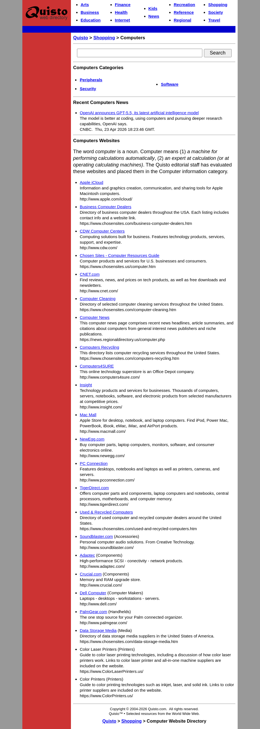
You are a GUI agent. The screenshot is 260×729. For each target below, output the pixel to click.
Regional (182, 20)
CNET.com (90, 274)
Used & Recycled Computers (106, 512)
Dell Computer (93, 592)
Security (88, 88)
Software (169, 84)
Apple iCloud (91, 182)
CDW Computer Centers (102, 231)
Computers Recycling (99, 347)
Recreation (184, 4)
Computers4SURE (97, 366)
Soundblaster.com (96, 536)
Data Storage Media (98, 630)
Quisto (80, 37)
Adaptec (87, 555)
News (153, 16)
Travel (214, 20)
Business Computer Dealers (105, 206)
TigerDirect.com (94, 487)
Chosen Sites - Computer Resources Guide (119, 255)
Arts (85, 4)
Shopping (217, 4)
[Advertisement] (47, 118)
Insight (86, 384)
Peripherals (91, 79)
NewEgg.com (92, 439)
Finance (123, 4)
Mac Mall (88, 414)
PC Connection (94, 463)
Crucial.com (91, 574)
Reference (184, 12)
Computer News (95, 317)
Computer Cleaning (97, 298)
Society (215, 12)
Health (121, 12)
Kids (153, 8)
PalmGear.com (93, 611)
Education (91, 20)
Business (90, 12)
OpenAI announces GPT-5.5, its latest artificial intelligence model (139, 112)
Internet (122, 20)
